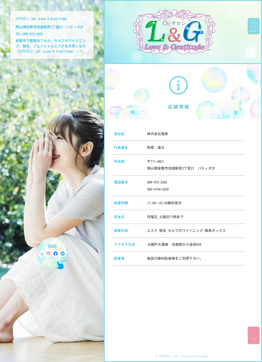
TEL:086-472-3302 (29, 33)
